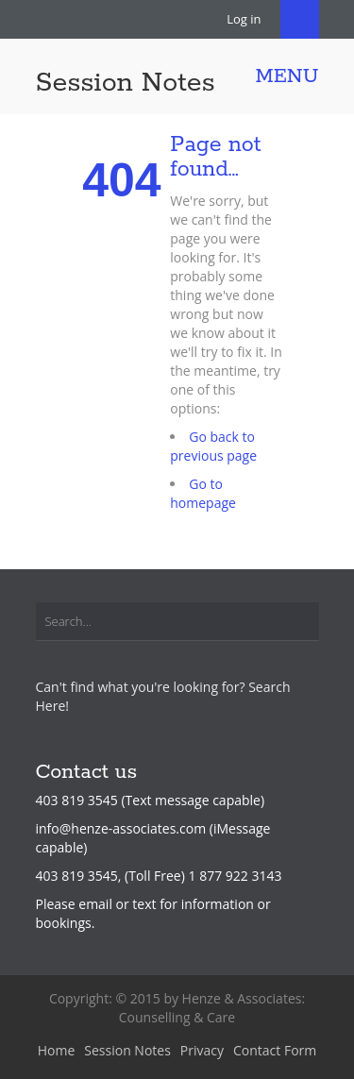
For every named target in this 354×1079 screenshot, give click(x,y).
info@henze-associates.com (121, 828)
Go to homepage (203, 493)
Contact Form (274, 1050)
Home (57, 1050)
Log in (244, 18)
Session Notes (125, 83)
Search (299, 19)
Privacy (202, 1050)
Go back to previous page (213, 446)
